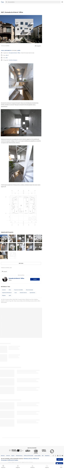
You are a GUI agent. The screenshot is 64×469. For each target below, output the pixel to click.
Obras (10, 290)
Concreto (4, 290)
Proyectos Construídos (18, 290)
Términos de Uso (28, 458)
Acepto (60, 459)
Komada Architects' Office (14, 53)
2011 (7, 57)
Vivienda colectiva (23, 292)
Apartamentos (8, 50)
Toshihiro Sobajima (13, 60)
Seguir (35, 279)
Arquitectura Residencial (6, 292)
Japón (18, 50)
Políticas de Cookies (13, 460)
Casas (2, 50)
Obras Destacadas (29, 290)
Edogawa (4, 295)
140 (6, 55)
